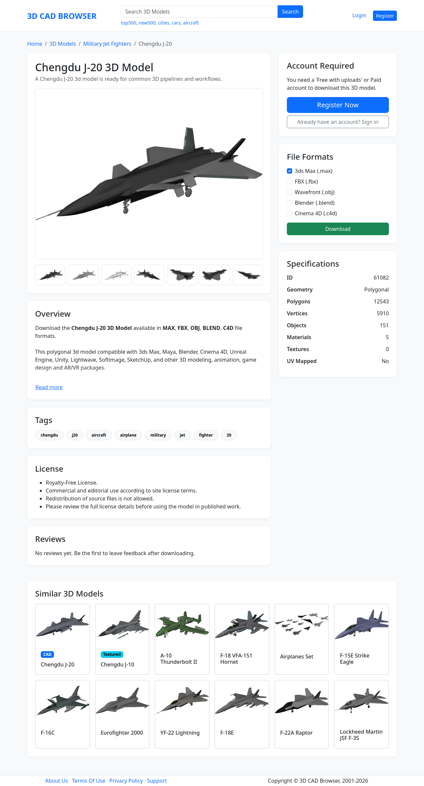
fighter (206, 435)
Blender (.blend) (315, 202)
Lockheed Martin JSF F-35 (361, 735)
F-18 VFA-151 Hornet (236, 658)
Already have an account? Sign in (338, 122)
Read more (49, 387)
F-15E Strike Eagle (354, 658)
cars (176, 23)
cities (163, 23)
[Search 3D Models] (199, 11)
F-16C (48, 732)
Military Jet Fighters (107, 43)
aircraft (191, 23)
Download (337, 229)
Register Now (337, 104)
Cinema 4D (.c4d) (316, 213)
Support (157, 780)
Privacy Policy (126, 780)
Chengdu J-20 (58, 664)
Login (359, 15)
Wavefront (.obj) (315, 192)
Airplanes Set (296, 656)
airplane (128, 435)
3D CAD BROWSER (61, 15)
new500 (147, 23)
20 (229, 435)
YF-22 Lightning (180, 732)
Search (290, 11)
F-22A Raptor (296, 732)
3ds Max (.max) (313, 171)
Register (385, 16)
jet (182, 435)
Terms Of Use (88, 780)
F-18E (227, 732)
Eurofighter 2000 (122, 732)
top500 (128, 23)
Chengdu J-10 (117, 664)
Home (34, 43)
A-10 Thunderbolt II (178, 658)
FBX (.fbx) (306, 181)
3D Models (62, 43)
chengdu (49, 435)
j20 (75, 435)
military (158, 435)
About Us (56, 780)
